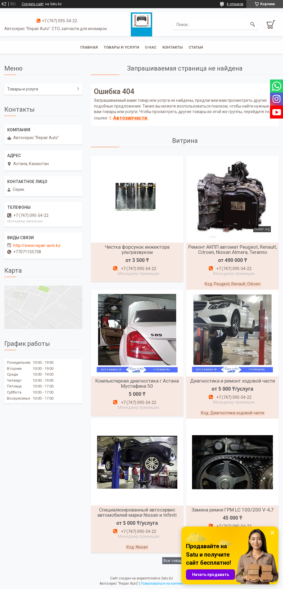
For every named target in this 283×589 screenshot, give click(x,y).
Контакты (172, 47)
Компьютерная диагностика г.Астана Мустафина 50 (137, 383)
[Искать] (252, 24)
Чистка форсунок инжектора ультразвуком (137, 249)
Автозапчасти (130, 118)
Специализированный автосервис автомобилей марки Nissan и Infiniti (137, 512)
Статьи (196, 47)
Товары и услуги (121, 47)
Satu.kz (167, 578)
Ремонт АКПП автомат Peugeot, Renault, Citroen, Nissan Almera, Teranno (232, 249)
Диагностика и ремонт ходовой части (232, 380)
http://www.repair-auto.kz (36, 245)
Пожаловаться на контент (162, 583)
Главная (89, 47)
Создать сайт (33, 4)
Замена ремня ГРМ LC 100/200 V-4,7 (232, 509)
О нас (151, 47)
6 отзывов (235, 4)
